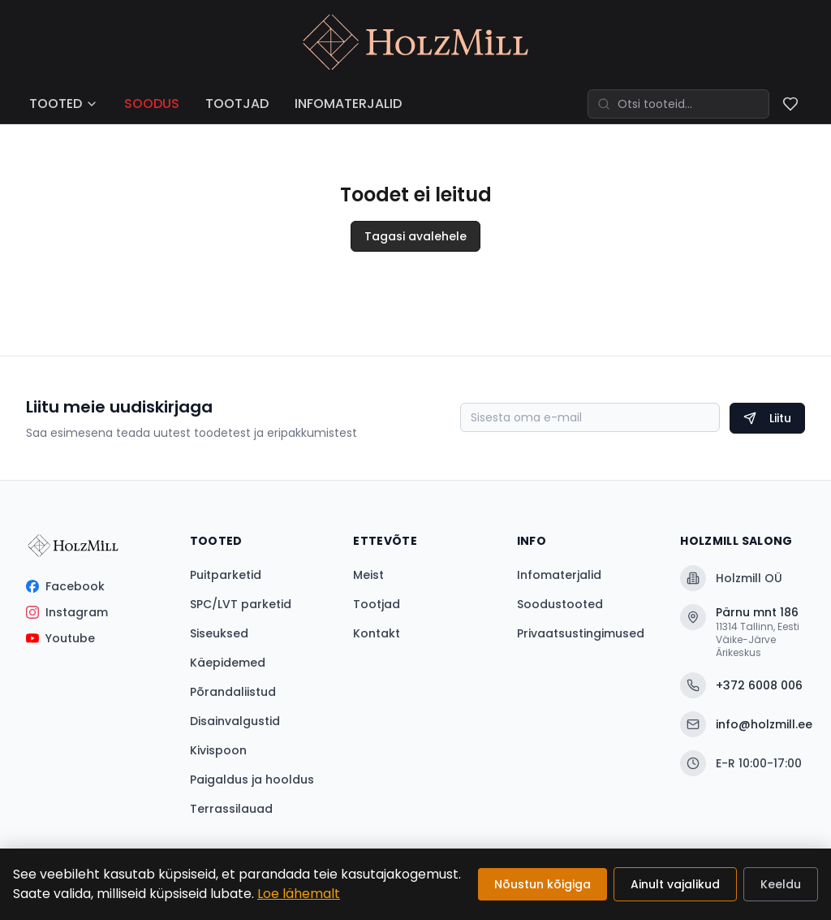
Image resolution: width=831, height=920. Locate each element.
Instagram (67, 612)
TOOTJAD (237, 103)
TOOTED (63, 103)
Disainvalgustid (235, 721)
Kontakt (376, 633)
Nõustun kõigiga (542, 884)
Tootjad (376, 604)
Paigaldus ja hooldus (252, 779)
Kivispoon (218, 750)
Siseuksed (219, 633)
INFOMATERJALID (348, 103)
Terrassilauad (231, 809)
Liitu (767, 418)
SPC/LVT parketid (240, 604)
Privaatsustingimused (580, 633)
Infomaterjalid (559, 575)
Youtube (60, 638)
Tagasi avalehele (415, 236)
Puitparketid (225, 575)
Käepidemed (227, 662)
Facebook (65, 586)
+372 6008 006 (741, 685)
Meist (368, 575)
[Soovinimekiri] (790, 104)
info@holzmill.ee (742, 724)
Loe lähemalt (298, 893)
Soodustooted (560, 604)
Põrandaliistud (233, 692)
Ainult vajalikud (675, 884)
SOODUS (151, 103)
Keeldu (780, 884)
